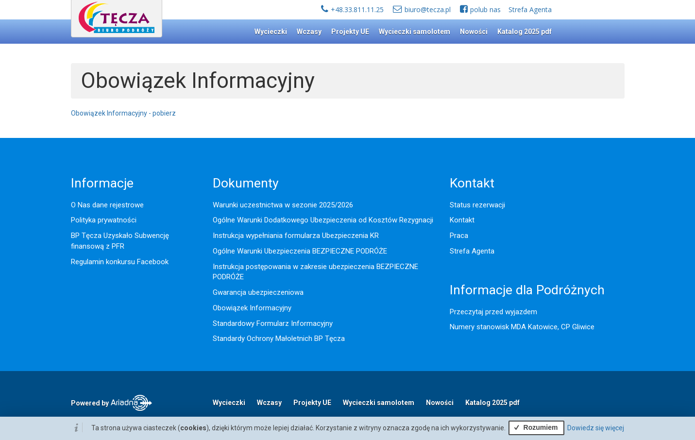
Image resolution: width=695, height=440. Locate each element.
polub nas (485, 9)
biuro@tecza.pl (428, 9)
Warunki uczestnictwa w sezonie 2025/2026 (283, 205)
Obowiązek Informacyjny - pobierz (123, 113)
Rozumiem (535, 427)
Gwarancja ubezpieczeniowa (258, 292)
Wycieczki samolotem (414, 31)
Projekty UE (350, 31)
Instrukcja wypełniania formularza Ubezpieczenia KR (296, 235)
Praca (459, 235)
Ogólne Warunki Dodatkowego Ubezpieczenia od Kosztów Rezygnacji (323, 220)
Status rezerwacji (477, 205)
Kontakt (462, 220)
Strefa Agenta (530, 9)
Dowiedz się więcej (595, 428)
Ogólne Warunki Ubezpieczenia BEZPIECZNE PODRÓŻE (300, 251)
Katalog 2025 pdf (524, 31)
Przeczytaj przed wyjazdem (493, 311)
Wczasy (309, 31)
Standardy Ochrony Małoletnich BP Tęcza (279, 338)
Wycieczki (270, 31)
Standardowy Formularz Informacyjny (273, 323)
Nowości (474, 31)
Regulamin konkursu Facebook (120, 261)
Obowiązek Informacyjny (252, 308)
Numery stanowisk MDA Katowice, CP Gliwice (522, 326)
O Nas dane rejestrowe (107, 205)
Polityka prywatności (103, 220)
